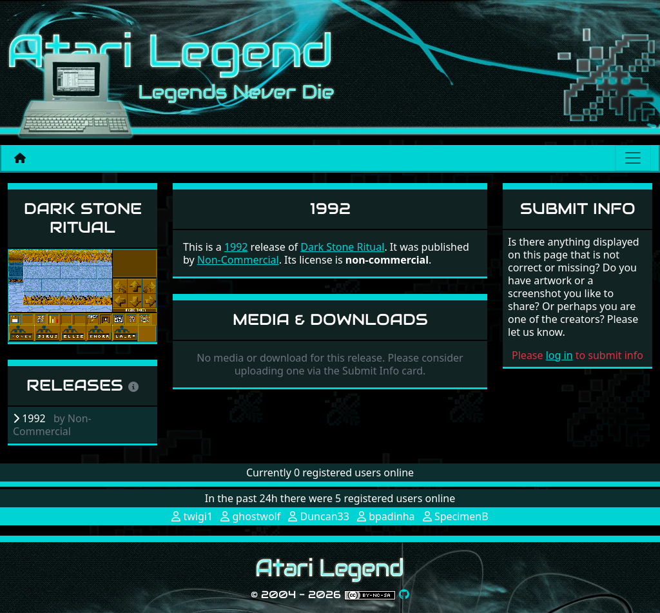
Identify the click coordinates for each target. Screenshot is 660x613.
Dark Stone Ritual (83, 218)
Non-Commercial (238, 260)
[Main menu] (633, 158)
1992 (236, 247)
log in (559, 355)
